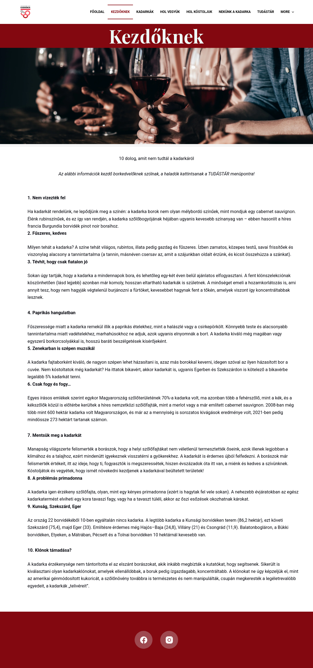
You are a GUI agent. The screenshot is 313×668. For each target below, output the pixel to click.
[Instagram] (169, 640)
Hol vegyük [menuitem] (170, 12)
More (288, 12)
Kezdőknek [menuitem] (120, 12)
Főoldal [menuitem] (97, 12)
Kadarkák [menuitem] (144, 12)
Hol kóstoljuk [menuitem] (199, 12)
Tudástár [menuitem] (265, 12)
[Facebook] (144, 640)
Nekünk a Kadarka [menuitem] (235, 12)
